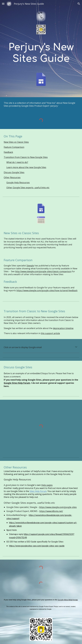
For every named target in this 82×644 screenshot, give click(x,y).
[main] (41, 53)
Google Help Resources (18, 182)
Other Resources (12, 177)
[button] (3, 3)
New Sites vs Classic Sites (16, 142)
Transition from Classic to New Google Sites (26, 157)
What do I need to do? (17, 162)
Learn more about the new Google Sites (26, 167)
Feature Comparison (14, 147)
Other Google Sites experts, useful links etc (27, 187)
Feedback (8, 152)
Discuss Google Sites (14, 172)
